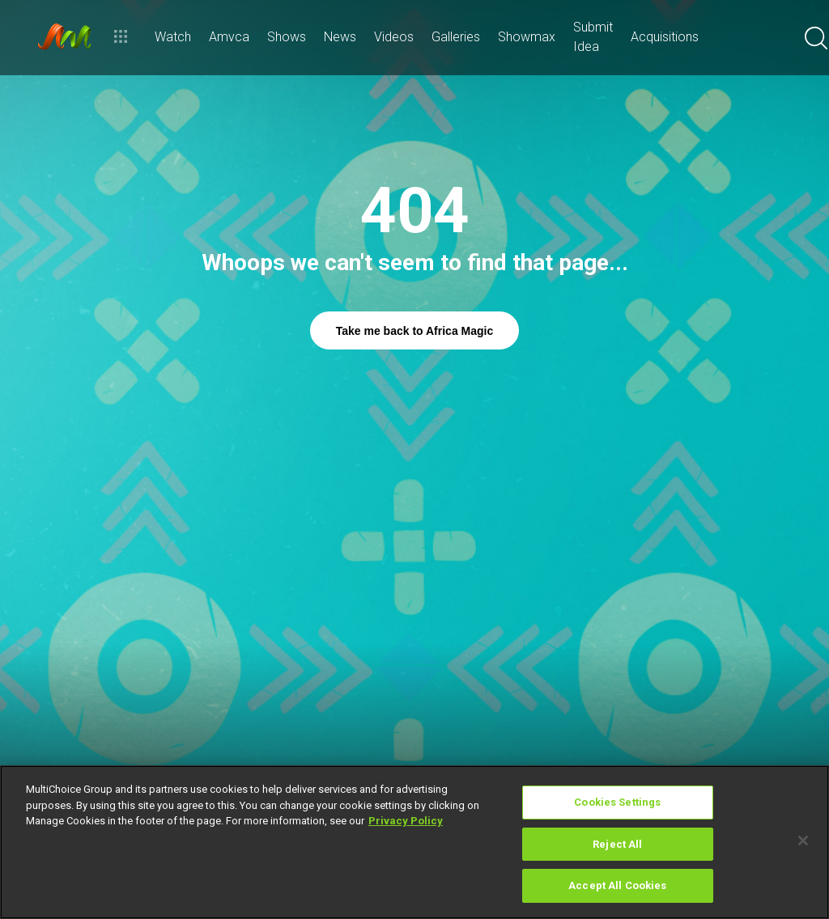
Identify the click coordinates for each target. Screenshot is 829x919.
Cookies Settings (617, 802)
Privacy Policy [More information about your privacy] (405, 821)
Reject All (617, 844)
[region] (414, 842)
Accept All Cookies (617, 885)
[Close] (803, 840)
